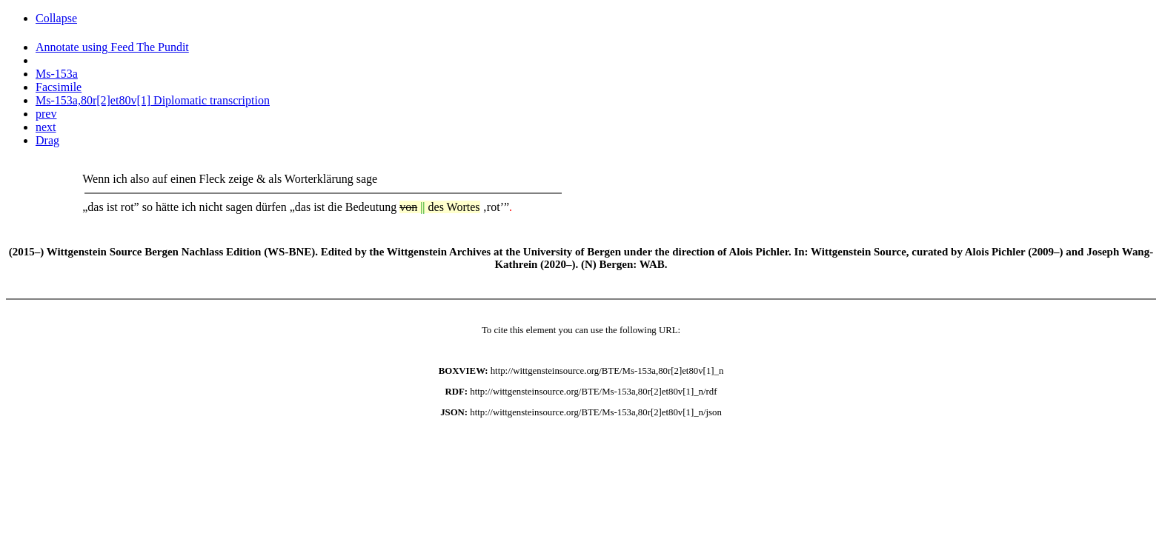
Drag (47, 140)
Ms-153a (57, 73)
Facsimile (59, 87)
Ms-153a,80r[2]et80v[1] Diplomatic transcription (153, 100)
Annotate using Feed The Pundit (112, 47)
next (46, 127)
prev (46, 113)
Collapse (56, 18)
